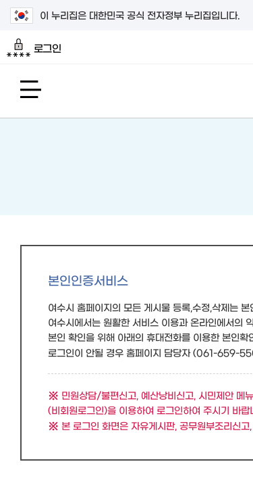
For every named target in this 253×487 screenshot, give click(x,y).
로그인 (34, 48)
